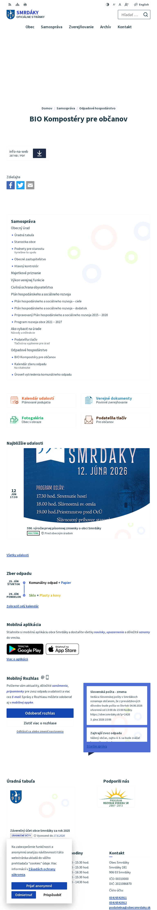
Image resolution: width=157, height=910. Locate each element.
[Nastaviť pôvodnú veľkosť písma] (120, 4)
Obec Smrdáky (140, 893)
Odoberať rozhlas (40, 646)
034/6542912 (118, 836)
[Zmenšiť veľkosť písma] (114, 4)
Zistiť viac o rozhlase (40, 656)
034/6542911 (118, 831)
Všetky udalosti (18, 488)
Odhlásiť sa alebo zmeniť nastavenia (40, 665)
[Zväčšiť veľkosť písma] (126, 4)
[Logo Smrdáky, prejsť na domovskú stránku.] (26, 14)
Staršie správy (97, 680)
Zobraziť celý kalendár (23, 539)
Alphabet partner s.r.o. (134, 888)
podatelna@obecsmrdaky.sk (129, 841)
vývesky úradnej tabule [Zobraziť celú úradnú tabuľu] (45, 781)
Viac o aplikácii (17, 592)
